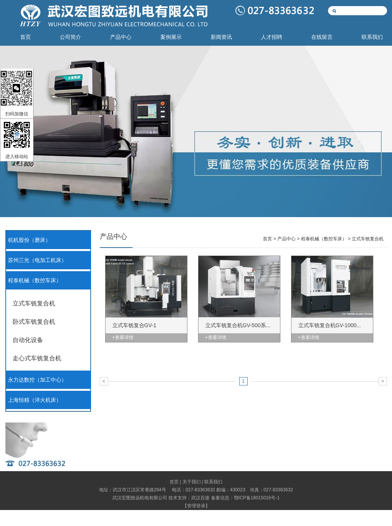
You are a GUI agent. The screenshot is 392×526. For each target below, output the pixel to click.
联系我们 (372, 37)
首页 (25, 37)
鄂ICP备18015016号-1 (257, 497)
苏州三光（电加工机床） (37, 260)
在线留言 (322, 37)
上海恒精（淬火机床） (34, 400)
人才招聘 (271, 37)
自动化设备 (28, 340)
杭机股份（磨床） (29, 240)
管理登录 (196, 505)
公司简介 (70, 37)
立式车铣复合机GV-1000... (329, 325)
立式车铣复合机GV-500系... (237, 325)
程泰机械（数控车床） (34, 280)
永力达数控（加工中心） (37, 380)
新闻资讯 (221, 37)
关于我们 (191, 481)
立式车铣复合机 (34, 303)
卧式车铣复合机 (34, 321)
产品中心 (120, 37)
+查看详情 (122, 337)
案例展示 (171, 37)
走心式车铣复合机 (37, 358)
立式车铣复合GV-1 (134, 325)
